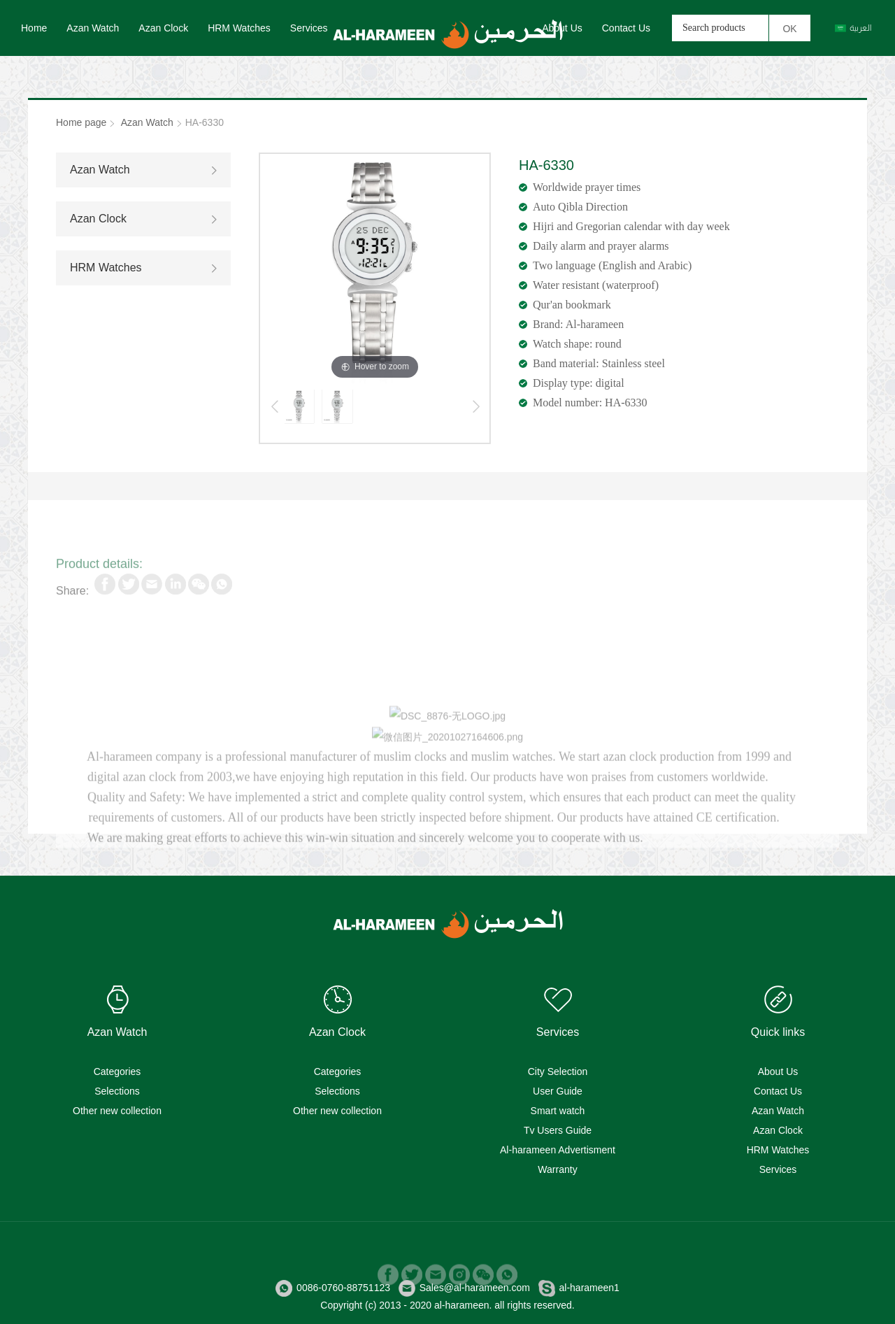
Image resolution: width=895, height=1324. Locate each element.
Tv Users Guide (558, 1130)
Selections (117, 1091)
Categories (117, 1071)
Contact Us (626, 28)
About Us (562, 28)
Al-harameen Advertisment (557, 1149)
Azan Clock (163, 28)
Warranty (557, 1169)
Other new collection (117, 1110)
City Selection (558, 1071)
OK (789, 28)
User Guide (557, 1091)
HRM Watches (239, 28)
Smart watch (558, 1110)
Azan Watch (92, 28)
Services (309, 28)
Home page (81, 122)
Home (34, 28)
